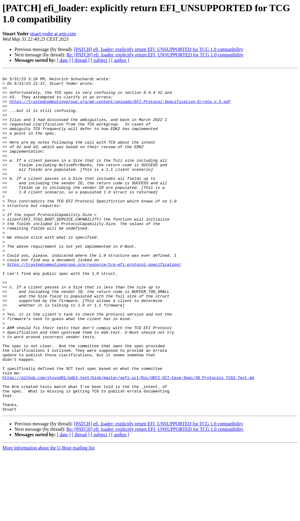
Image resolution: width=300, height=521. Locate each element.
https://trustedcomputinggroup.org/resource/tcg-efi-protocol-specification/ (94, 303)
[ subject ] (100, 60)
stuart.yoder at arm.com (53, 33)
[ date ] (64, 60)
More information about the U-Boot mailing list (48, 515)
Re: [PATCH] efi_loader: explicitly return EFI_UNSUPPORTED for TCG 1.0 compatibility (154, 54)
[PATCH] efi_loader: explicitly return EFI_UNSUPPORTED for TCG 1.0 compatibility (158, 49)
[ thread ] (81, 60)
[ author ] (120, 60)
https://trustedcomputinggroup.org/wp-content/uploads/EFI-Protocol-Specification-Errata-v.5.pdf (119, 107)
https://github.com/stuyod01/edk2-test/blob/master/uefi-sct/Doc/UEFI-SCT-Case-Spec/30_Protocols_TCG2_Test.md (128, 439)
